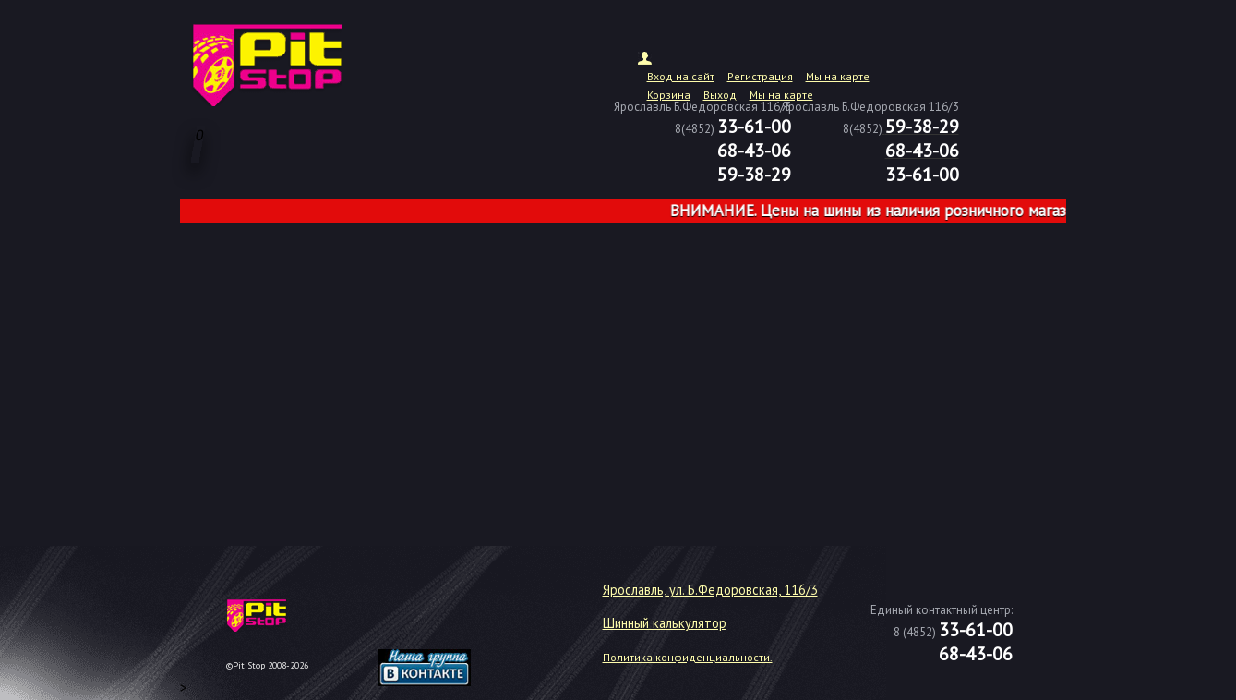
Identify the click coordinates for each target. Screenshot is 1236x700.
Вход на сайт (680, 76)
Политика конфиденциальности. (688, 657)
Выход (720, 95)
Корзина (668, 95)
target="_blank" (447, 622)
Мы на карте (838, 76)
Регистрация (760, 76)
